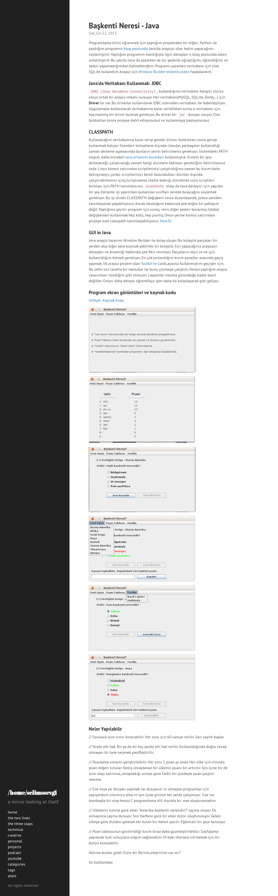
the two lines (19, 817)
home (12, 812)
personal (15, 841)
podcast (14, 852)
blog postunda (136, 48)
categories (16, 864)
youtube (14, 858)
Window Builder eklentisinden (164, 71)
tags (11, 869)
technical (15, 829)
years (12, 875)
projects (14, 846)
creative (14, 835)
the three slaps (20, 823)
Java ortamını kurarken (144, 157)
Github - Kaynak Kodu (106, 300)
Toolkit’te (149, 263)
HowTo (165, 220)
